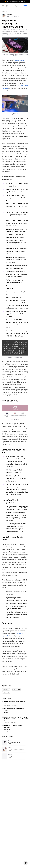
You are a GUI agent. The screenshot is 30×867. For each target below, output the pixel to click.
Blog (3, 11)
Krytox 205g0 (6, 689)
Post (6, 11)
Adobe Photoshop (19, 60)
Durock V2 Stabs (16, 689)
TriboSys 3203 (6, 692)
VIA (12, 118)
